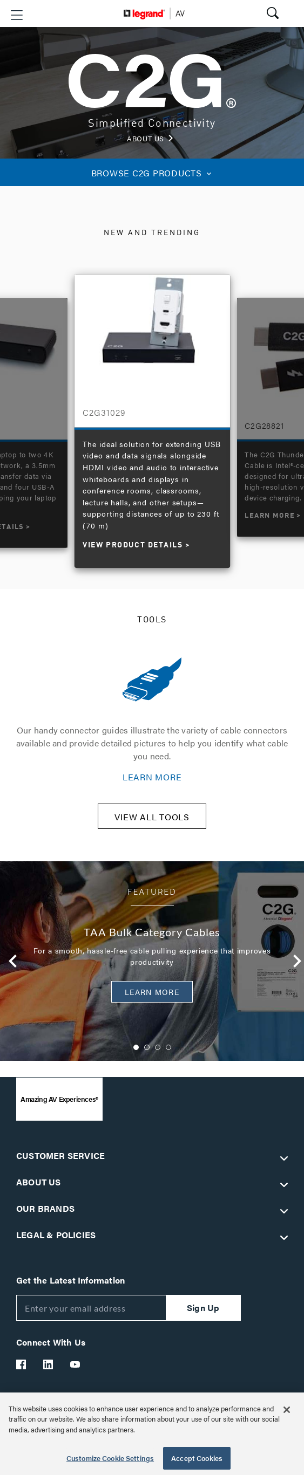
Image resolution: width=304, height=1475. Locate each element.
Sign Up (203, 1307)
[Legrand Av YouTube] (75, 1364)
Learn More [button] (152, 991)
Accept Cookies (196, 1458)
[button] (17, 15)
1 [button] (136, 1047)
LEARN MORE (152, 777)
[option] (152, 415)
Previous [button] (10, 961)
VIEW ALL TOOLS (152, 817)
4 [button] (168, 1047)
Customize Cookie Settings (110, 1458)
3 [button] (157, 1047)
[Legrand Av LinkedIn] (48, 1364)
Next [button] (294, 961)
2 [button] (147, 1047)
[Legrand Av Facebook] (21, 1364)
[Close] (287, 1410)
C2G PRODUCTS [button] (152, 173)
